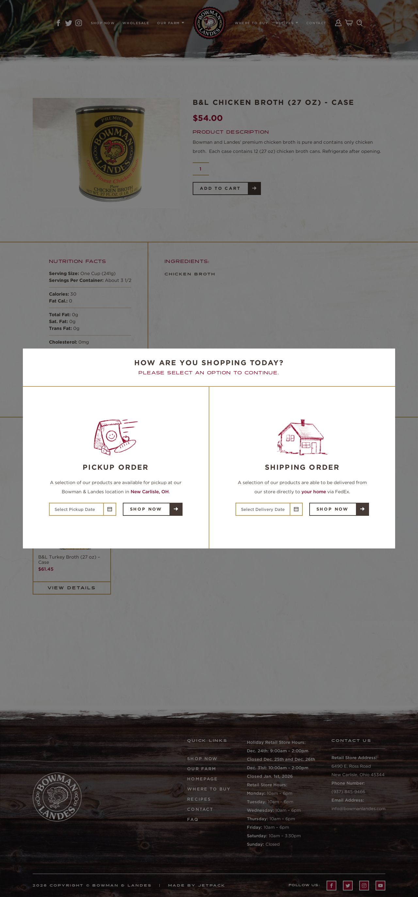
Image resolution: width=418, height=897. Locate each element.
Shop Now (146, 509)
